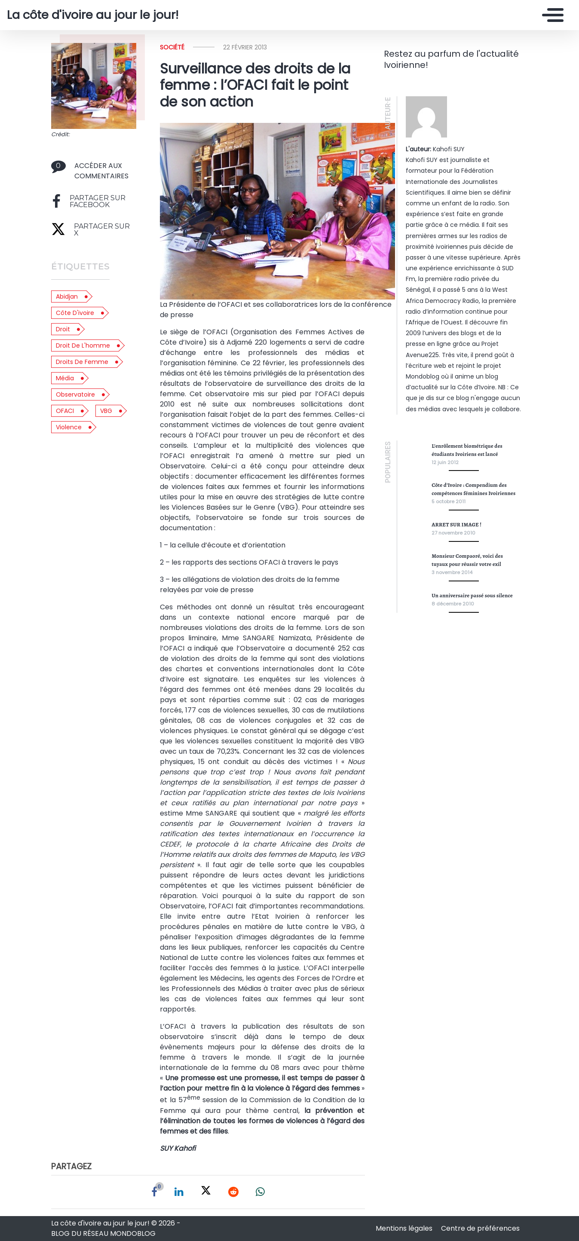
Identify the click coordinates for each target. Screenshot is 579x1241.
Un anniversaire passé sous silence (472, 595)
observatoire (75, 394)
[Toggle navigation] (550, 15)
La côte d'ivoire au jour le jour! (92, 15)
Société (172, 47)
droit (63, 329)
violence (69, 427)
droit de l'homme (83, 345)
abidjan (67, 296)
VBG (106, 411)
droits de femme (82, 362)
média (65, 378)
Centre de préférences (480, 1228)
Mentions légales (405, 1228)
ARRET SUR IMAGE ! (456, 524)
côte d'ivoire (75, 313)
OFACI (65, 411)
